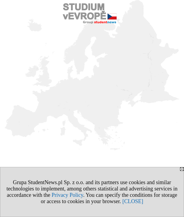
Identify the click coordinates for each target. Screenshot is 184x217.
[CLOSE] (132, 201)
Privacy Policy (67, 195)
